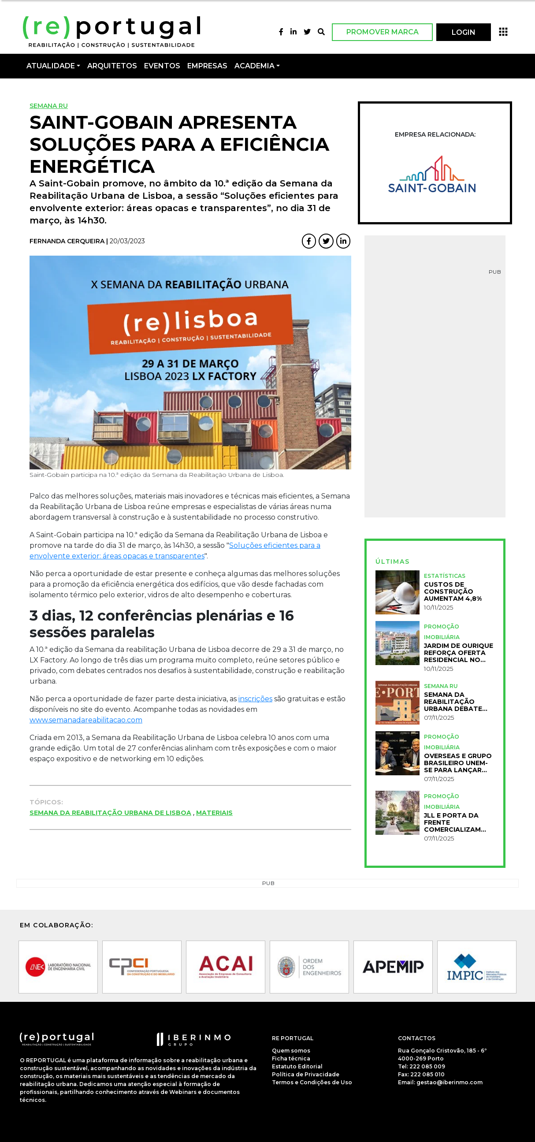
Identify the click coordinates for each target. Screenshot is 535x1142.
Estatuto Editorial (297, 1066)
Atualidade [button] (50, 66)
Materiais (214, 813)
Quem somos (291, 1050)
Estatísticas (444, 576)
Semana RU (49, 106)
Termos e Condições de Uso (312, 1082)
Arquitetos (112, 66)
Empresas (207, 66)
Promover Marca (382, 32)
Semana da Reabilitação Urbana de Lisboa (110, 813)
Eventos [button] (162, 66)
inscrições (255, 699)
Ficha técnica (291, 1058)
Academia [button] (254, 66)
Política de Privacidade (305, 1074)
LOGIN (464, 32)
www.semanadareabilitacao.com (86, 720)
